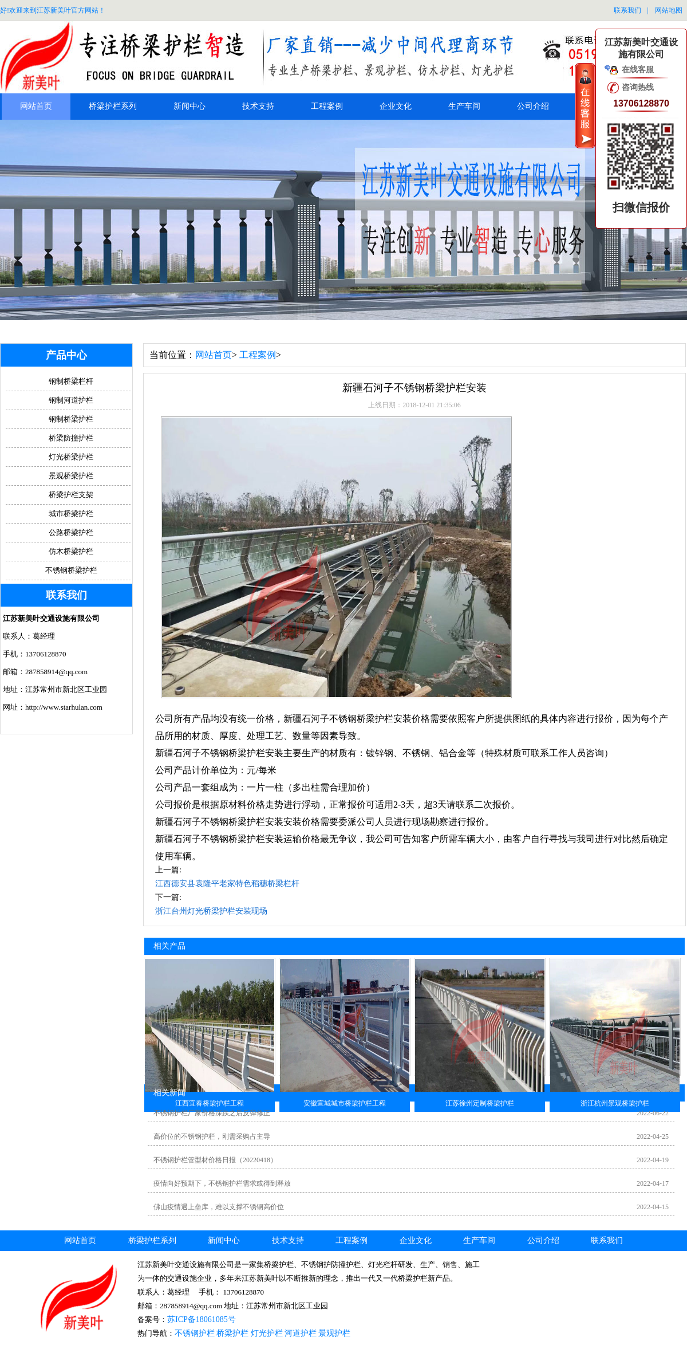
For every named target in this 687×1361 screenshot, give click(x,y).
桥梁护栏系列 (113, 106)
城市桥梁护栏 (71, 513)
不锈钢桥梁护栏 (71, 570)
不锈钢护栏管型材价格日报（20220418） (215, 1160)
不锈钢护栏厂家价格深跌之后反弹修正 (211, 1113)
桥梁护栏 (232, 1333)
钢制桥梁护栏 (71, 419)
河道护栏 (301, 1333)
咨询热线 (638, 87)
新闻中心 (189, 106)
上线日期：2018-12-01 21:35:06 (414, 405)
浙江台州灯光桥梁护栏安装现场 (211, 911)
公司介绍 (533, 106)
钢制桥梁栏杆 (71, 381)
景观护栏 (334, 1333)
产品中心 (66, 355)
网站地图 (668, 10)
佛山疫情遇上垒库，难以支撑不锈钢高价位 (218, 1207)
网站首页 (36, 106)
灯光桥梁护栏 (71, 457)
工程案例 (327, 106)
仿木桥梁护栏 (71, 551)
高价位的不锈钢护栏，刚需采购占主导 (211, 1136)
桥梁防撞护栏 (71, 438)
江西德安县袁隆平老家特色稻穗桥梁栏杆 (227, 883)
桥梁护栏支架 (71, 494)
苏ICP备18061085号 (201, 1319)
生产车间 (464, 106)
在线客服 (638, 69)
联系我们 (627, 10)
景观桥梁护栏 (71, 475)
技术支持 (258, 106)
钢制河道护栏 (71, 400)
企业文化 (396, 106)
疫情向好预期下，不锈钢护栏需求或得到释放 (222, 1183)
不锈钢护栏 (195, 1333)
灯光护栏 (267, 1333)
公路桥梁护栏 (71, 532)
